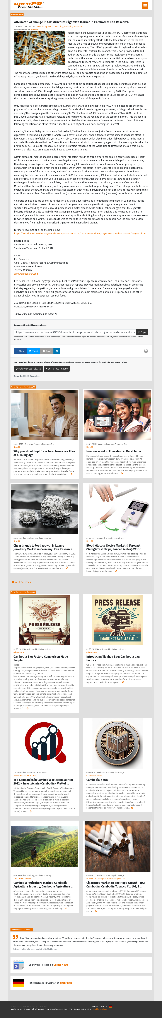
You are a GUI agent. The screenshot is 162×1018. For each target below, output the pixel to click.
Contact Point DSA (64, 1009)
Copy (142, 332)
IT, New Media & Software (35, 772)
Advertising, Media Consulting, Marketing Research (59, 26)
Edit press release (57, 368)
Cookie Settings (100, 1009)
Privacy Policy (30, 1009)
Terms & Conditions (46, 1009)
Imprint (18, 1009)
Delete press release (28, 368)
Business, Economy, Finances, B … (39, 444)
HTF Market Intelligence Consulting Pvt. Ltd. (105, 878)
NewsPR (34, 29)
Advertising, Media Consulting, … (38, 538)
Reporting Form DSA (82, 1009)
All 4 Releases (20, 582)
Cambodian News (94, 775)
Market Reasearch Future (25, 775)
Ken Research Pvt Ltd (23, 878)
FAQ (12, 1009)
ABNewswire (19, 652)
